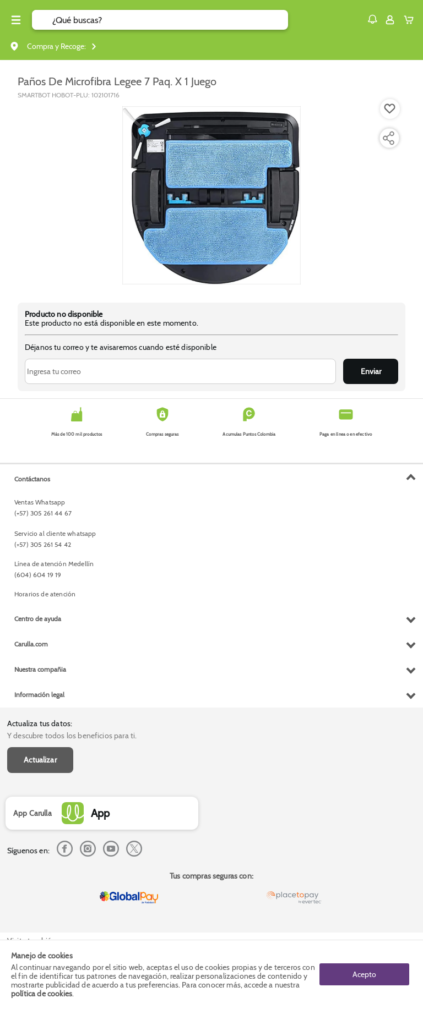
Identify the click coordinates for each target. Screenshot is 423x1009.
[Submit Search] (42, 20)
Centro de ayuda (37, 619)
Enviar (371, 371)
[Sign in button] (390, 19)
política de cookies (41, 994)
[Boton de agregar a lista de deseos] (390, 109)
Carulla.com (31, 644)
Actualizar (40, 760)
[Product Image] (211, 195)
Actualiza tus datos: (39, 723)
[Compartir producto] (388, 138)
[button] (372, 19)
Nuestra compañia (40, 669)
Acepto (364, 974)
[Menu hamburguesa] (16, 20)
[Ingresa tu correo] (180, 371)
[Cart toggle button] (411, 19)
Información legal (39, 694)
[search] (170, 20)
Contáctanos (32, 479)
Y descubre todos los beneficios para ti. (72, 735)
